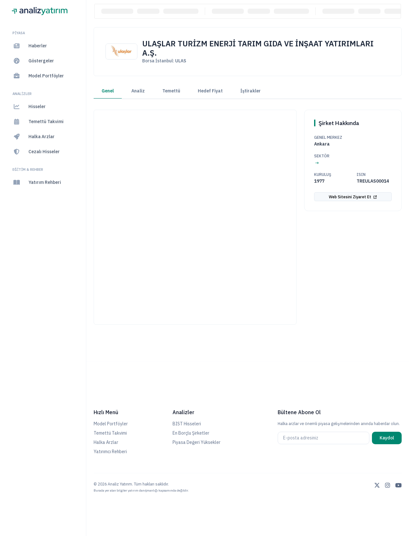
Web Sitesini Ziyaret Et (353, 196)
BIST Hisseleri (187, 423)
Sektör (321, 155)
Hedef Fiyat (210, 91)
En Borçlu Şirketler (191, 433)
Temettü (172, 91)
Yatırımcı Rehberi (110, 451)
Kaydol (386, 437)
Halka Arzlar (106, 442)
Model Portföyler (111, 423)
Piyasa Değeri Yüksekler (197, 442)
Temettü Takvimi (110, 433)
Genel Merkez (328, 137)
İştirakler (251, 91)
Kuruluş (322, 174)
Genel (108, 91)
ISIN (361, 174)
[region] (43, 277)
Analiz (138, 91)
